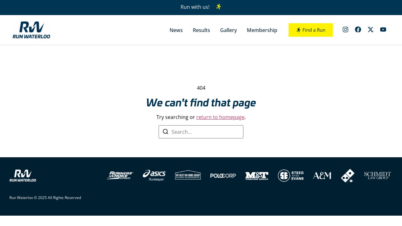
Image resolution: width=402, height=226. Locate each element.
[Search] (165, 132)
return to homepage (220, 117)
